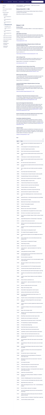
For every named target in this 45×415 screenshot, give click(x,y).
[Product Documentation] (2, 12)
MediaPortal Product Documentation (5, 41)
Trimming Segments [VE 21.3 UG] (21, 40)
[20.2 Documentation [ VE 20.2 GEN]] (3, 33)
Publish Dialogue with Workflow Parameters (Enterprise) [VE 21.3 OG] (27, 53)
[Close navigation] (13, 5)
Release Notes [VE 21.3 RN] (8, 24)
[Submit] (32, 1)
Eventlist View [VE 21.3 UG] (36, 109)
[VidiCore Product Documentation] (2, 39)
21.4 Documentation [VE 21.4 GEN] (7, 20)
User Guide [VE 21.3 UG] (8, 26)
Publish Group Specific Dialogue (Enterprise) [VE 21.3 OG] (25, 91)
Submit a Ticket (10, 1)
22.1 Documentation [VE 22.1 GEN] (7, 17)
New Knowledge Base (21, 1)
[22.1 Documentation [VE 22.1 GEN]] (3, 16)
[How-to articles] (2, 10)
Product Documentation (6, 12)
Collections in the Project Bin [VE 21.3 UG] (22, 134)
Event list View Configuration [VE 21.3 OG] (22, 110)
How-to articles (5, 10)
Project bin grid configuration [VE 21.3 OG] (30, 99)
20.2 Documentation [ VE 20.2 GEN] (7, 34)
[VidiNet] (2, 7)
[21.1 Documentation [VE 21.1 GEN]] (3, 30)
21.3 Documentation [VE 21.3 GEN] (7, 22)
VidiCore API (4, 5)
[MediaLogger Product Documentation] (2, 43)
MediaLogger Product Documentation (6, 44)
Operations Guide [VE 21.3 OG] (8, 28)
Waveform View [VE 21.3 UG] (34, 71)
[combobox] (37, 2)
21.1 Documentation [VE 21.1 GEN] (7, 31)
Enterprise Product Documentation (5, 46)
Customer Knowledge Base (19, 5)
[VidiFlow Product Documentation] (2, 37)
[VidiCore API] (2, 5)
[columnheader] (18, 141)
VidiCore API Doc (15, 1)
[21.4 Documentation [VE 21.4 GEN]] (3, 19)
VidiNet (4, 7)
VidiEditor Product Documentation (5, 14)
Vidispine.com (27, 1)
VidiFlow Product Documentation (7, 37)
